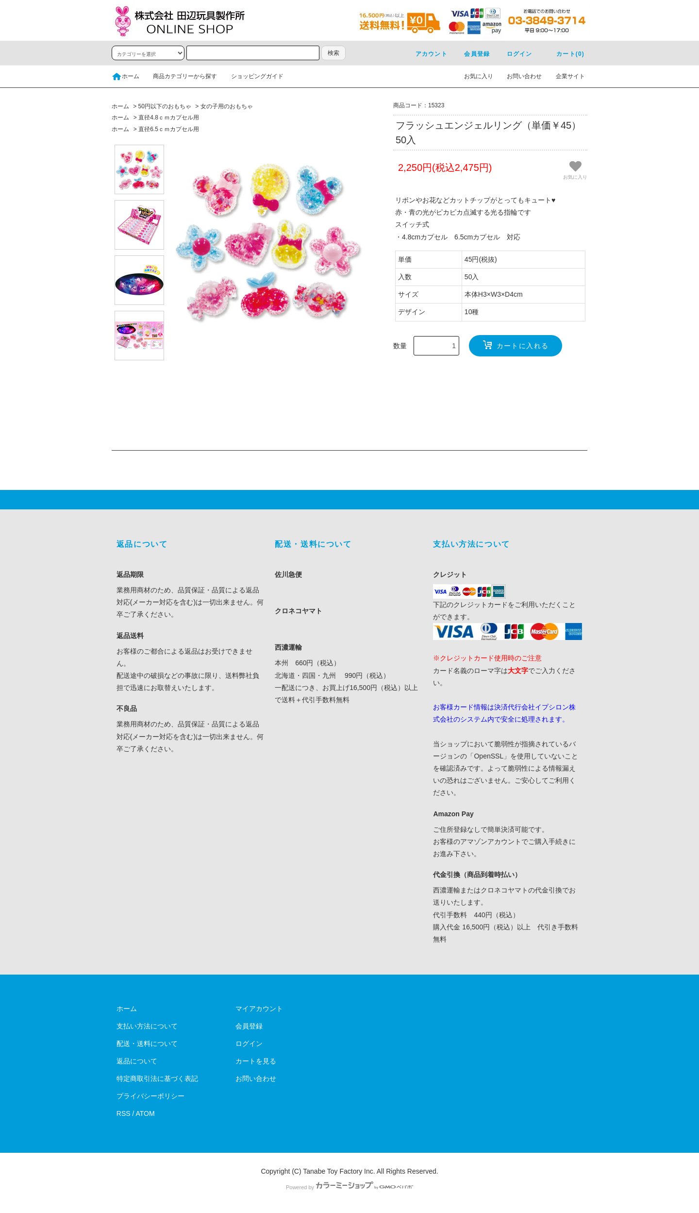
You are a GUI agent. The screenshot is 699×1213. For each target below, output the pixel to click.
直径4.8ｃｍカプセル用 (168, 117)
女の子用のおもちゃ (226, 106)
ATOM (145, 1113)
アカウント (426, 54)
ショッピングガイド (251, 76)
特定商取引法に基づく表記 (157, 1078)
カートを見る (255, 1061)
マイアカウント (259, 1008)
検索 (333, 53)
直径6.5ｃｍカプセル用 (168, 129)
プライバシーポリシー (150, 1096)
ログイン (514, 54)
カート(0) (564, 54)
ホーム (125, 76)
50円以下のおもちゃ (164, 106)
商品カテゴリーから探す (179, 76)
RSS (123, 1113)
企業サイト (564, 76)
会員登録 (471, 54)
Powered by (349, 1187)
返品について (136, 1061)
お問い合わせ (518, 76)
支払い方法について (147, 1026)
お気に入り (472, 76)
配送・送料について (147, 1043)
